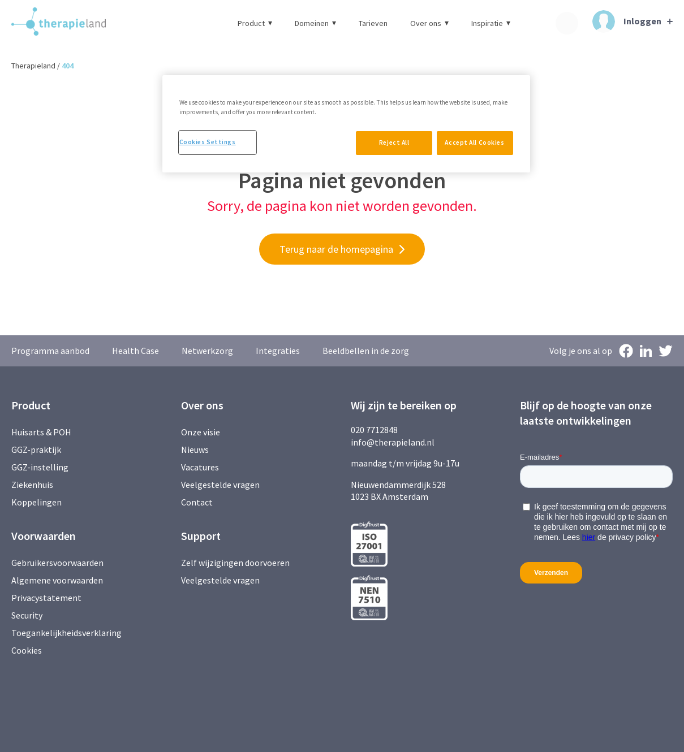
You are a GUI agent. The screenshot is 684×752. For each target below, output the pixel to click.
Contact (197, 502)
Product (255, 23)
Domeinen (315, 23)
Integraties (278, 350)
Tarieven (373, 23)
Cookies (26, 650)
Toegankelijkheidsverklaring (66, 632)
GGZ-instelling (39, 467)
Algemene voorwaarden (57, 580)
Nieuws (195, 449)
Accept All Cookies (474, 142)
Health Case (135, 350)
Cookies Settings (207, 142)
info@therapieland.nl (393, 442)
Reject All (390, 142)
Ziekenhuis (32, 484)
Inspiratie (490, 23)
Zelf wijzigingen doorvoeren (236, 562)
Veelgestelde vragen (220, 484)
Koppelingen (36, 502)
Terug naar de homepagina (336, 249)
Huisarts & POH (41, 432)
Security (26, 615)
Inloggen (626, 21)
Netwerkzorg (207, 350)
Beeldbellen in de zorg (365, 350)
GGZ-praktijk (36, 449)
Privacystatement (46, 597)
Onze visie (200, 432)
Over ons (429, 23)
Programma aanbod (50, 350)
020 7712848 (374, 429)
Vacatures (200, 467)
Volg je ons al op (580, 350)
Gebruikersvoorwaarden (57, 562)
